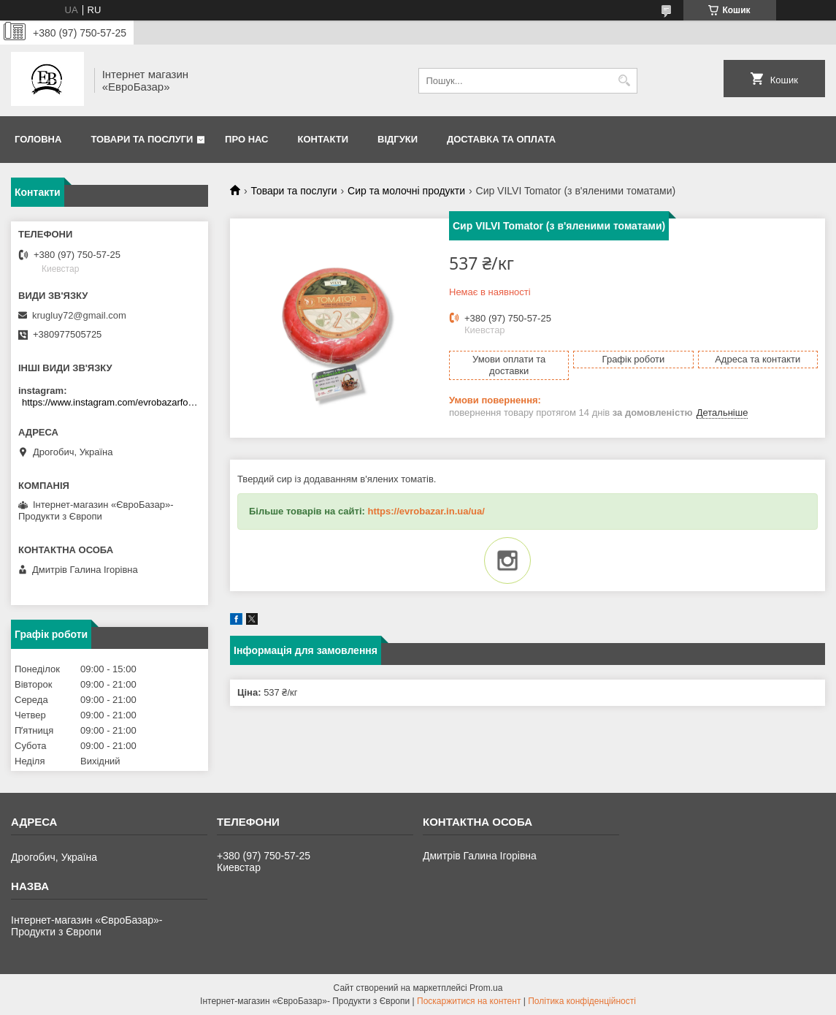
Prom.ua (485, 988)
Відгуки (397, 139)
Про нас (246, 139)
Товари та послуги (142, 139)
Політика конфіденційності (582, 1001)
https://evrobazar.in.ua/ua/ (425, 511)
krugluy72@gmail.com (79, 315)
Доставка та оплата (501, 139)
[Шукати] (624, 81)
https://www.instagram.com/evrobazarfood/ (111, 402)
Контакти (323, 139)
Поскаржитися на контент (469, 1001)
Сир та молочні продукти (406, 191)
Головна (38, 139)
